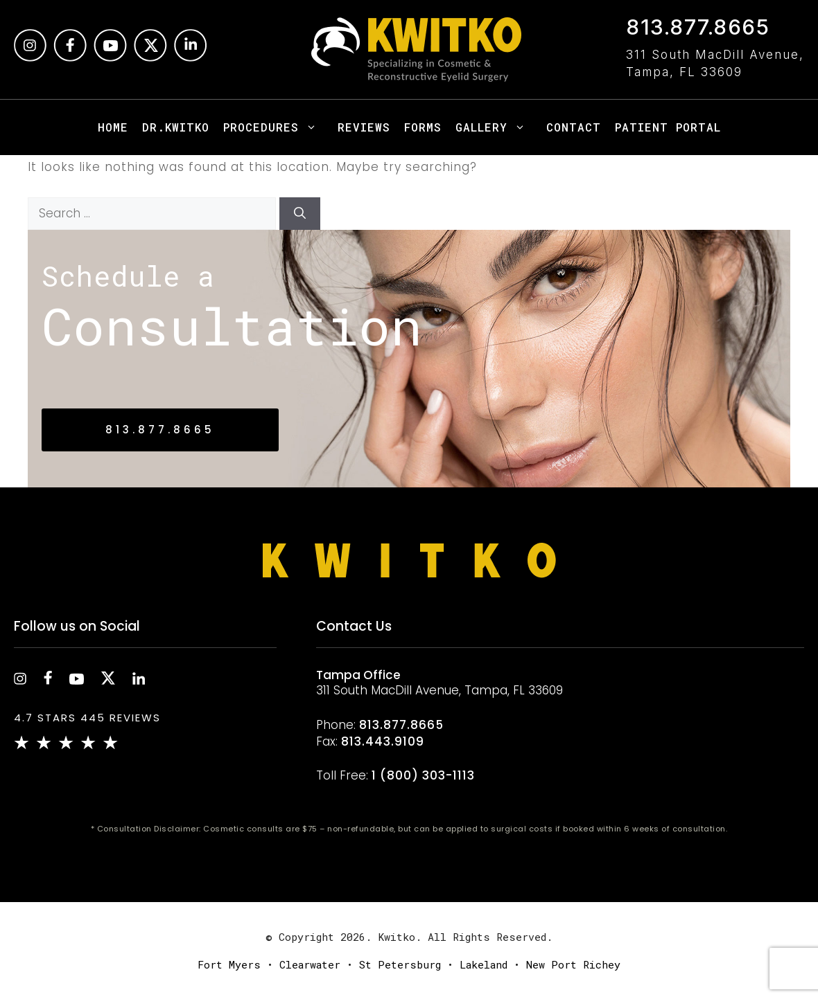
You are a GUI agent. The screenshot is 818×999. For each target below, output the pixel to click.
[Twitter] (150, 57)
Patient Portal (668, 127)
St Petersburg (400, 964)
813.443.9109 (382, 741)
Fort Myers (229, 964)
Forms (423, 127)
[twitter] (108, 680)
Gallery (497, 127)
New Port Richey (573, 964)
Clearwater (309, 964)
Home (113, 127)
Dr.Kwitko (175, 127)
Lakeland (483, 964)
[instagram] (30, 57)
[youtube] (76, 680)
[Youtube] (110, 57)
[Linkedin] (190, 57)
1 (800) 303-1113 (423, 775)
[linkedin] (138, 680)
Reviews (364, 127)
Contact (573, 127)
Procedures (277, 127)
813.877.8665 (697, 27)
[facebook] (70, 57)
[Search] (299, 214)
